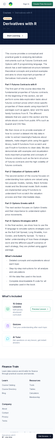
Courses (7, 12)
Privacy (5, 417)
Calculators (34, 393)
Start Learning (15, 36)
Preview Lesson (40, 309)
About (4, 409)
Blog (4, 393)
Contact (5, 413)
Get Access (44, 436)
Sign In (26, 4)
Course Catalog (8, 385)
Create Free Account (42, 4)
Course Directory (9, 389)
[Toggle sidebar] (4, 4)
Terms (4, 421)
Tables (32, 389)
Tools (32, 385)
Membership (35, 397)
